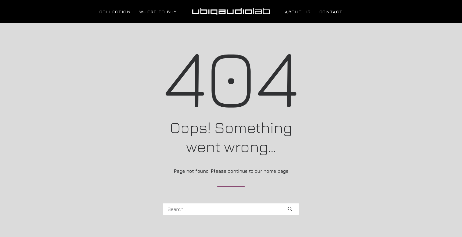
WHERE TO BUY (158, 11)
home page (276, 171)
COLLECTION (115, 11)
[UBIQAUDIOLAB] (231, 11)
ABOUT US (298, 11)
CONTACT (331, 11)
